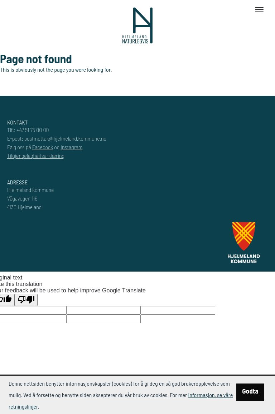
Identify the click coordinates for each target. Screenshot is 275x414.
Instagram (71, 147)
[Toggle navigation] (259, 9)
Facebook (42, 147)
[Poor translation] (26, 300)
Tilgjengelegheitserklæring (35, 155)
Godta (250, 391)
